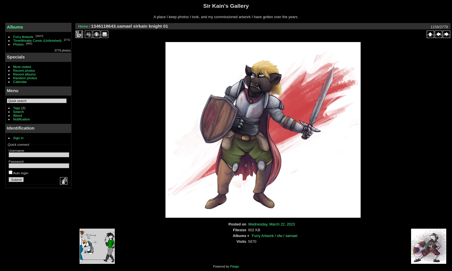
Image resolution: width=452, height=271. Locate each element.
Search (18, 111)
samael (291, 236)
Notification (21, 119)
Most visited (22, 67)
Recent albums (24, 74)
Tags (16, 108)
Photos (18, 44)
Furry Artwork (23, 37)
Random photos (25, 78)
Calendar (20, 82)
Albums (15, 26)
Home (83, 26)
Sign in (18, 138)
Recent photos (24, 70)
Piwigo (234, 266)
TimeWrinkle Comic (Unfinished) (37, 40)
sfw (279, 236)
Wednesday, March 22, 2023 (271, 224)
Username (16, 150)
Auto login (18, 173)
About (17, 115)
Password (16, 161)
